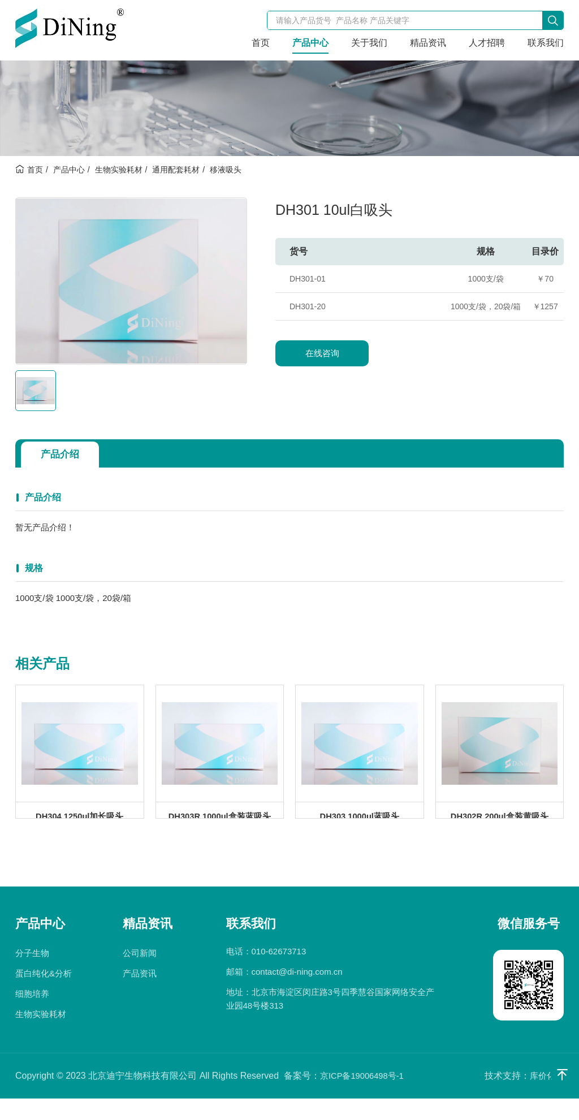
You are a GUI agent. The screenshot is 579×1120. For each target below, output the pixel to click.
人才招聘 (487, 42)
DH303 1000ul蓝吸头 (359, 827)
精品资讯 (428, 42)
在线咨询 (322, 353)
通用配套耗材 (176, 169)
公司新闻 (140, 974)
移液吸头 (225, 169)
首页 (261, 42)
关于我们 (369, 42)
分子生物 (32, 974)
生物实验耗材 (118, 169)
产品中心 (310, 42)
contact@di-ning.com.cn (297, 993)
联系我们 (546, 42)
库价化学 (546, 1097)
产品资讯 (140, 995)
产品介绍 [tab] (64, 454)
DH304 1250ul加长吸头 (79, 827)
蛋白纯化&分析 (43, 995)
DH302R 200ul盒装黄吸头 (499, 827)
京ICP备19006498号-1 (365, 1097)
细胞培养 (32, 1015)
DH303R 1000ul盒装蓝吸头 (219, 827)
